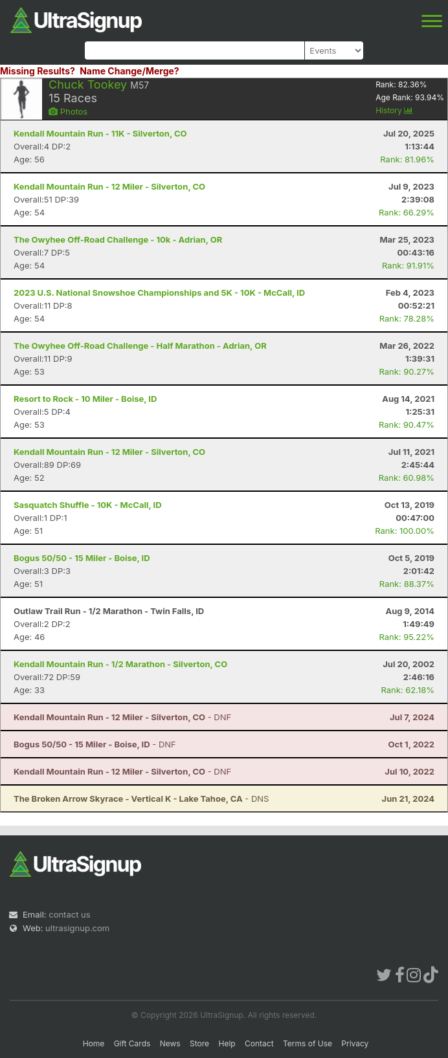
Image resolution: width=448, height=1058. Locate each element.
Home (94, 1043)
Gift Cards (132, 1043)
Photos (68, 111)
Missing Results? (37, 70)
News (170, 1043)
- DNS (141, 798)
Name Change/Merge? (129, 70)
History (394, 110)
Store (199, 1043)
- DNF (122, 717)
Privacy (354, 1043)
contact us (69, 914)
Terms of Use (307, 1043)
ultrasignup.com (77, 928)
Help (226, 1043)
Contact (259, 1043)
